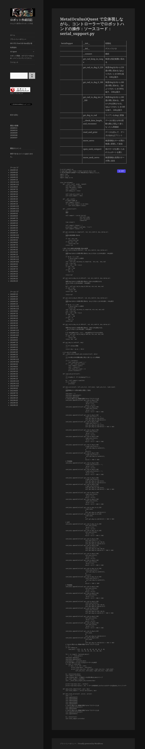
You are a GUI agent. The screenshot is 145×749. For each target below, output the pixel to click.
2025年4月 (14, 196)
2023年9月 (14, 240)
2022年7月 (14, 269)
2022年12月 (14, 257)
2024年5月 (14, 223)
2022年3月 (14, 278)
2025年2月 (14, 201)
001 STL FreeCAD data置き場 (21, 43)
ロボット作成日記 (21, 20)
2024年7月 (14, 218)
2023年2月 (14, 252)
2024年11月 (14, 209)
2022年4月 (14, 276)
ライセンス (14, 62)
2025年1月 (14, 204)
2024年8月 (14, 216)
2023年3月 (14, 250)
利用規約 (13, 47)
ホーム (12, 35)
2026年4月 (14, 172)
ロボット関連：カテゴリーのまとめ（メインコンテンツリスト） (22, 57)
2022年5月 (14, 274)
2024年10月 (14, 211)
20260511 (13, 128)
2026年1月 (14, 180)
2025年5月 (14, 194)
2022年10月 (14, 262)
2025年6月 (14, 192)
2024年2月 (14, 230)
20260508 (13, 135)
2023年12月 (14, 235)
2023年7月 (14, 245)
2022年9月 (14, 264)
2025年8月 (14, 187)
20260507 (13, 137)
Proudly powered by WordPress (90, 743)
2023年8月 (14, 242)
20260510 (13, 130)
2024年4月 (14, 225)
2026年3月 (14, 175)
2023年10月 (14, 237)
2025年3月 (14, 199)
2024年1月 (14, 233)
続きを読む (14, 115)
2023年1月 (14, 254)
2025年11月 (14, 184)
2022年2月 (14, 281)
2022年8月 (14, 266)
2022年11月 (14, 259)
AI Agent (13, 51)
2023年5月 (14, 247)
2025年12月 (14, 182)
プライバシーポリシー (18, 39)
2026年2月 (14, 177)
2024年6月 (14, 221)
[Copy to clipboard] (121, 171)
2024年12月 (14, 206)
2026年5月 (14, 170)
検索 (32, 76)
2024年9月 (14, 213)
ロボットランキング (16, 93)
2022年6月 (14, 271)
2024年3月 (14, 228)
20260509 (13, 133)
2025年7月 (14, 189)
